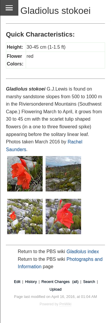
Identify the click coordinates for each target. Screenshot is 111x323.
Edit (17, 281)
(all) (75, 281)
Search (89, 281)
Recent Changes (55, 281)
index (83, 251)
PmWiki (65, 304)
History (31, 281)
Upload (55, 289)
